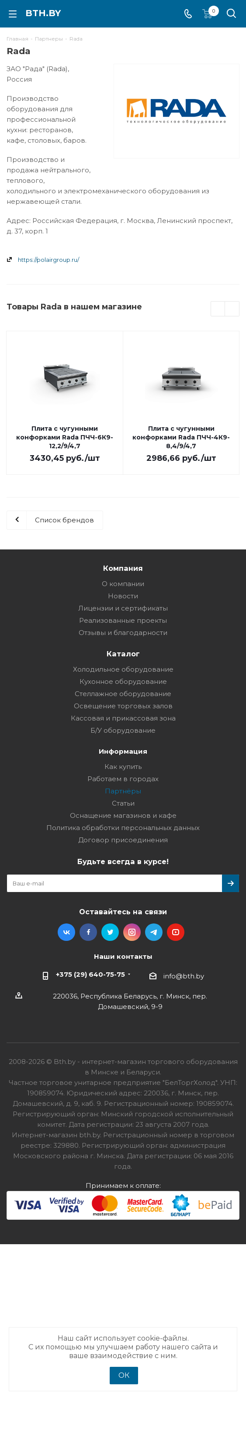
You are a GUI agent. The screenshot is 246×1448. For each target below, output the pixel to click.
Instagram (132, 932)
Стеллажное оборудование (123, 694)
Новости (123, 596)
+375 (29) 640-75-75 (90, 974)
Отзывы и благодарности (123, 632)
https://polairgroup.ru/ (48, 259)
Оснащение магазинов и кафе (123, 815)
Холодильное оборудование (123, 669)
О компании (123, 584)
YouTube (175, 932)
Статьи (123, 803)
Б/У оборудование (123, 730)
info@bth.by (183, 976)
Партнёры (123, 791)
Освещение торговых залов (123, 706)
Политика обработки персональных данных (123, 828)
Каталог (123, 653)
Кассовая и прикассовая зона (123, 718)
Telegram (154, 932)
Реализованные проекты (123, 620)
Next (232, 309)
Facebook (88, 932)
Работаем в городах (123, 779)
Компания (123, 568)
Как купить (123, 766)
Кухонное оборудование (123, 681)
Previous (218, 309)
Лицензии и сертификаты (123, 608)
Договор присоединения (123, 840)
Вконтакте (66, 932)
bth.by (43, 13)
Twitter (110, 932)
